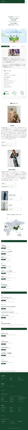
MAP (3, 248)
